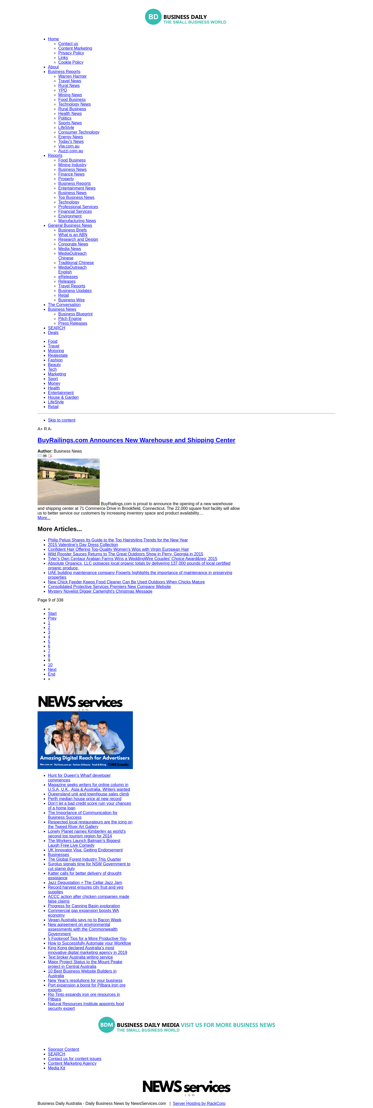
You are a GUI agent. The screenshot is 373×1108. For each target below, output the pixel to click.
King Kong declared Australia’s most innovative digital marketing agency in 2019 (87, 950)
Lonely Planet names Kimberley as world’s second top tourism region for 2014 (87, 833)
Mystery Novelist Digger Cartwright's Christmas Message (100, 591)
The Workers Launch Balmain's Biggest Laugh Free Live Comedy (84, 843)
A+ (40, 429)
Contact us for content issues (74, 1058)
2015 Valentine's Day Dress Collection (83, 544)
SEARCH (56, 1054)
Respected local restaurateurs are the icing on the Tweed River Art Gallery (90, 824)
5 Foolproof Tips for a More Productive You (87, 938)
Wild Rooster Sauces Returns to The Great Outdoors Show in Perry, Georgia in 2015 (125, 554)
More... (44, 518)
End (51, 674)
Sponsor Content (63, 1049)
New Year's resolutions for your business (85, 980)
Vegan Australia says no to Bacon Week (84, 920)
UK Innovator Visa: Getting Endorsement (85, 850)
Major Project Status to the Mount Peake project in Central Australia (85, 964)
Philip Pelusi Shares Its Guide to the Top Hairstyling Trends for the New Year (118, 540)
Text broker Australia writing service (80, 957)
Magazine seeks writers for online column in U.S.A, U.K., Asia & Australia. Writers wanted (89, 787)
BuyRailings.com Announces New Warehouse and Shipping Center (136, 440)
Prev (52, 618)
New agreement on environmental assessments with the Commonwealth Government (83, 929)
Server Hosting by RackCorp (199, 1103)
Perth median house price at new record (84, 798)
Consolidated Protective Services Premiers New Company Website (109, 586)
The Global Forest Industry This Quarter (84, 859)
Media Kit (56, 1068)
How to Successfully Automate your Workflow (89, 943)
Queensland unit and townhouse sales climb (88, 794)
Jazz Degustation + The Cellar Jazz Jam (85, 882)
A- (50, 429)
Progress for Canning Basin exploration (84, 906)
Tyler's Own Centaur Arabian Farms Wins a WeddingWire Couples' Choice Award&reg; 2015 (132, 558)
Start (52, 613)
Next (52, 669)
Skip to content (61, 420)
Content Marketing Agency (72, 1063)
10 (50, 665)
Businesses (58, 854)
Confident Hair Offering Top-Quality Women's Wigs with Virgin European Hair (118, 549)
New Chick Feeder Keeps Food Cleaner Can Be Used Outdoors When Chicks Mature (126, 582)
